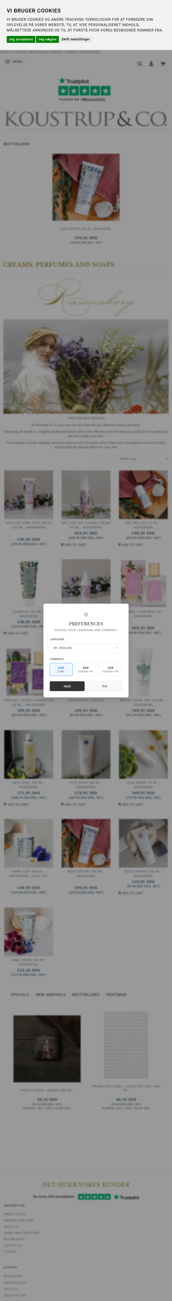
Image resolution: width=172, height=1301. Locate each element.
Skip (104, 686)
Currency (57, 659)
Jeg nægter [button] (47, 39)
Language (57, 639)
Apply (67, 686)
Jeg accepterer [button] (21, 39)
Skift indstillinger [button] (76, 39)
